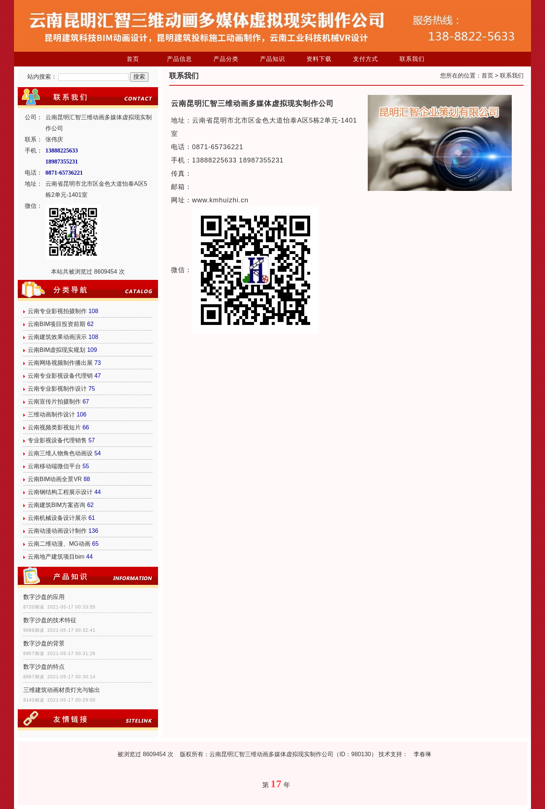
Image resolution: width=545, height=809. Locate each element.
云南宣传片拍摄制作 (54, 401)
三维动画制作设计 (51, 414)
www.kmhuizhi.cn (220, 200)
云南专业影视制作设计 (57, 388)
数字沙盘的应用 (44, 597)
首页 (133, 59)
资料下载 (319, 59)
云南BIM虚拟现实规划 (56, 350)
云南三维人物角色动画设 (60, 453)
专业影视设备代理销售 (57, 440)
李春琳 (422, 754)
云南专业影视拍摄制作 (57, 311)
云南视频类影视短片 (54, 427)
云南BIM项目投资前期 (56, 324)
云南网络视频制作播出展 (60, 363)
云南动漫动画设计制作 (57, 531)
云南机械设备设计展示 (57, 518)
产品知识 (272, 59)
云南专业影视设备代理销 (60, 376)
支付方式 (365, 59)
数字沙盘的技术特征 (49, 620)
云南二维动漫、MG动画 (59, 544)
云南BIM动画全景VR (55, 479)
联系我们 (412, 59)
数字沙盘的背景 (44, 643)
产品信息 (179, 59)
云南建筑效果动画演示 (57, 337)
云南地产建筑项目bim (56, 556)
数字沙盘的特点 (44, 667)
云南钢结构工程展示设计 (60, 492)
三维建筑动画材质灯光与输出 (61, 690)
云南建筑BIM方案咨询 (56, 505)
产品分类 (226, 59)
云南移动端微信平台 (54, 466)
